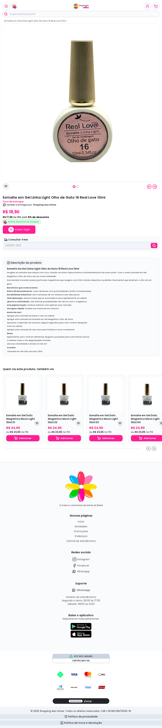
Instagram (81, 559)
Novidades (81, 526)
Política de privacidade (81, 716)
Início (81, 521)
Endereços (81, 536)
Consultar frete (16, 239)
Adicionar (22, 438)
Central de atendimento (81, 541)
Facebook (80, 565)
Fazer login (19, 229)
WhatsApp (81, 571)
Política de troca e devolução (81, 723)
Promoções (81, 531)
